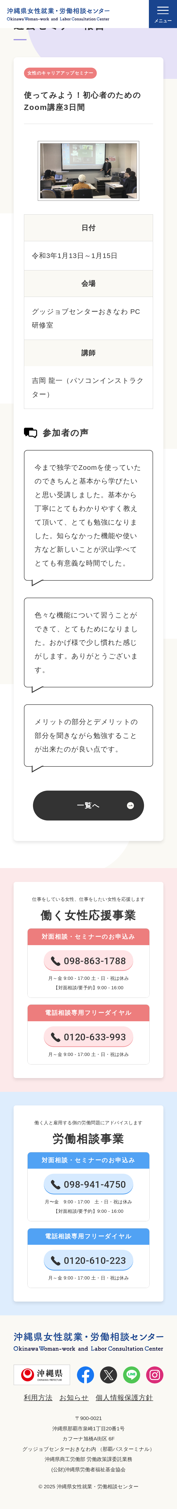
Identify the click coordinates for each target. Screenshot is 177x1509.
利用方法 (38, 1397)
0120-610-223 (95, 1260)
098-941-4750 (95, 1184)
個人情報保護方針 (124, 1397)
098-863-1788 (95, 961)
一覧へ (88, 805)
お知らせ (74, 1397)
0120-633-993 (95, 1037)
